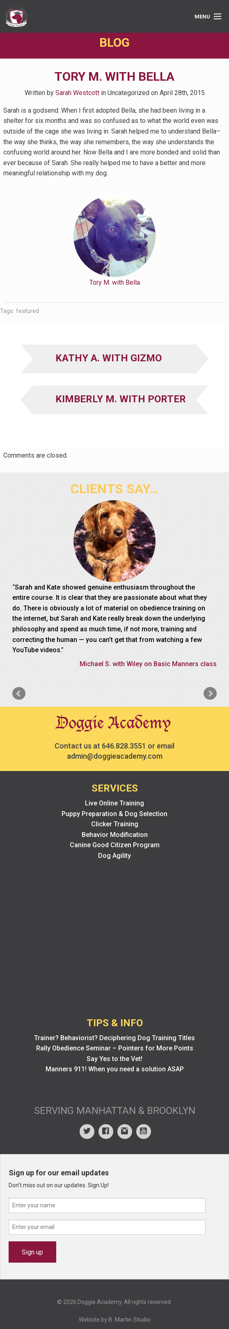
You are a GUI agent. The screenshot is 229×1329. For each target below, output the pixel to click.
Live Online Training (114, 803)
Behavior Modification (115, 835)
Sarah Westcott (77, 93)
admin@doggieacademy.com (115, 756)
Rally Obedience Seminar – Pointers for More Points (114, 1048)
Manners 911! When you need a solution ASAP (115, 1069)
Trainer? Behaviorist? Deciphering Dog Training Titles (114, 1038)
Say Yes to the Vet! (114, 1059)
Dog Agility (114, 856)
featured (27, 311)
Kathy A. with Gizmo (108, 358)
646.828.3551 (124, 746)
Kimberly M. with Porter (120, 399)
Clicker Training (114, 824)
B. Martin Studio (129, 1319)
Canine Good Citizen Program (115, 845)
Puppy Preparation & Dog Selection (114, 814)
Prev (18, 693)
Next (210, 693)
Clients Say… (114, 489)
